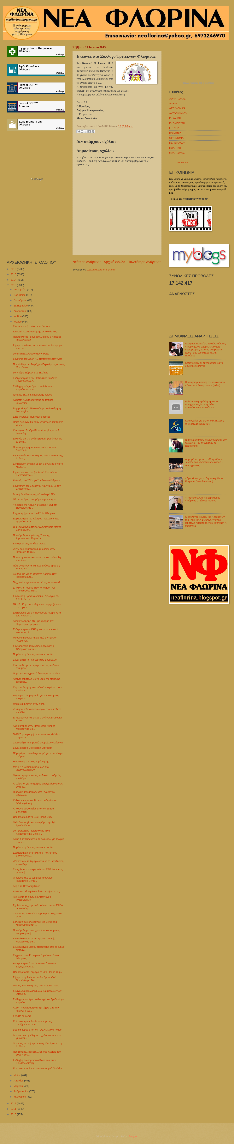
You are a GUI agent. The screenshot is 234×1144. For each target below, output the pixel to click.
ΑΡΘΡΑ (173, 103)
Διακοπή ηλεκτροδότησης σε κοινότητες (34, 331)
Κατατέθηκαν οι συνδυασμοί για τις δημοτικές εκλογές (204, 364)
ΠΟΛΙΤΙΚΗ (175, 147)
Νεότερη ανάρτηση (87, 262)
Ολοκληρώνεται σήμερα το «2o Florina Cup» (37, 972)
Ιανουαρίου (20, 1096)
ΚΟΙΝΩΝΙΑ (175, 133)
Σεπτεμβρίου (21, 305)
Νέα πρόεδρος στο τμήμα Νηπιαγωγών (34, 499)
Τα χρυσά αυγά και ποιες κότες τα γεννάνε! (36, 582)
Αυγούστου (20, 311)
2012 (14, 1103)
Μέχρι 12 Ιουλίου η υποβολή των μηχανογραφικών (31, 768)
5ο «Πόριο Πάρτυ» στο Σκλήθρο (30, 372)
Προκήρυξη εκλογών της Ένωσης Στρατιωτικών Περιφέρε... (31, 537)
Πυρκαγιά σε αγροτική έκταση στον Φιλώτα (36, 673)
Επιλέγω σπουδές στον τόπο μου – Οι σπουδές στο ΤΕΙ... (34, 589)
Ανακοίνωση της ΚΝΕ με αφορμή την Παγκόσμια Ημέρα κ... (33, 622)
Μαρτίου (18, 1086)
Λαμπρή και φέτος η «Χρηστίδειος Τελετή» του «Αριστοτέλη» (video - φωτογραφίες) (204, 462)
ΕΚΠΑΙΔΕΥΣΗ (177, 123)
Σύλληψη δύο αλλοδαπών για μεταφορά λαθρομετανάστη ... (35, 923)
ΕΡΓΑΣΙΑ (174, 128)
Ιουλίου (18, 316)
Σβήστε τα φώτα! (22, 1015)
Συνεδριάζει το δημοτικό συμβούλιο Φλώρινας (38, 742)
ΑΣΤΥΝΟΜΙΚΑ (177, 108)
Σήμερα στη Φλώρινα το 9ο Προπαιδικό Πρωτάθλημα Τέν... (34, 979)
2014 (14, 279)
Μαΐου (17, 1075)
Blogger (133, 1136)
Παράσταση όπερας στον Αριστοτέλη (33, 654)
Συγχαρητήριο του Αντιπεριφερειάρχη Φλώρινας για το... (33, 647)
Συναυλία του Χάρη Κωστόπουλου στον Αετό (37, 358)
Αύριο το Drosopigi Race (26, 886)
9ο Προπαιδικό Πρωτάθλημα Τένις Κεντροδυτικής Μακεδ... (31, 832)
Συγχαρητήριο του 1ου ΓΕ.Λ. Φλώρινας (34, 513)
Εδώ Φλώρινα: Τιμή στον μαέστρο (31, 416)
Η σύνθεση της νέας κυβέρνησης (31, 761)
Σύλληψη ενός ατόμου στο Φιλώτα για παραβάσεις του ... (33, 388)
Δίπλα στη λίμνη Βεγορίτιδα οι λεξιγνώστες (36, 891)
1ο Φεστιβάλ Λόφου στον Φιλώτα (31, 353)
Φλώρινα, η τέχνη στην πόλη (28, 703)
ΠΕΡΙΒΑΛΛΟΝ (177, 142)
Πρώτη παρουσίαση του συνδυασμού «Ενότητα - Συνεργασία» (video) (205, 383)
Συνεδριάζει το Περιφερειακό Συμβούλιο (35, 659)
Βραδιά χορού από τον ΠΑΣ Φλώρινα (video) (37, 1029)
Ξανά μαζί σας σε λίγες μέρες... (30, 543)
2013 (14, 285)
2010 (14, 1114)
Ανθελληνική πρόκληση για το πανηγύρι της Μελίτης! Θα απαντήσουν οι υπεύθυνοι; (201, 404)
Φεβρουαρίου (21, 1091)
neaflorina (182, 162)
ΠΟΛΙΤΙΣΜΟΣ (176, 152)
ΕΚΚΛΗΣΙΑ (175, 118)
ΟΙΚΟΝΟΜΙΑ (176, 137)
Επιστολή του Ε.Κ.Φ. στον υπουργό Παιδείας (37, 1068)
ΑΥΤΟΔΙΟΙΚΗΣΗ (178, 113)
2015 (14, 274)
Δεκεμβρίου (20, 289)
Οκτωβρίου (20, 300)
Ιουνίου (18, 321)
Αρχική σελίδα (114, 262)
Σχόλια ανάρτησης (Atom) (101, 269)
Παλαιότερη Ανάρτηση (144, 262)
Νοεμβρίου (20, 295)
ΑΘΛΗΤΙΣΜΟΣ (177, 98)
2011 (14, 1108)
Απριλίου (19, 1080)
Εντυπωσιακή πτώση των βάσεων (31, 326)
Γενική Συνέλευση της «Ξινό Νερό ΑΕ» (34, 494)
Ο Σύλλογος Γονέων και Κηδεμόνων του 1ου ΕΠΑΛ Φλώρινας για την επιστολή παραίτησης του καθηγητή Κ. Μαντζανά (206, 521)
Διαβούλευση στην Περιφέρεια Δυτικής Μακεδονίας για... (34, 727)
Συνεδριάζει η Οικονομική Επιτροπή (32, 747)
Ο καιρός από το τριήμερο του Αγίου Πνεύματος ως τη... (33, 879)
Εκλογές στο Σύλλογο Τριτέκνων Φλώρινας (36, 480)
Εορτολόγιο (36, 179)
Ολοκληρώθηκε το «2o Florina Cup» (33, 816)
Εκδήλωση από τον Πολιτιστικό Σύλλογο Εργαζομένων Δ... (35, 379)
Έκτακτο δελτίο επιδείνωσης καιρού (32, 394)
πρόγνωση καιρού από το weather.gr (198, 83)
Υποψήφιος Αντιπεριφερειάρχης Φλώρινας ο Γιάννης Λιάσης (202, 499)
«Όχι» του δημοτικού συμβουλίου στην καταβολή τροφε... (34, 550)
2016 (14, 269)
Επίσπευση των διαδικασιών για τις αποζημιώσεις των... (32, 1023)
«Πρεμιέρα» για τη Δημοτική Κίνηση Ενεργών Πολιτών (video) (204, 480)
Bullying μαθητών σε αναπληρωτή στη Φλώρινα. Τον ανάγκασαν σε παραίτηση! (206, 443)
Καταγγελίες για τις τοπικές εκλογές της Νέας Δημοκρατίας (204, 422)
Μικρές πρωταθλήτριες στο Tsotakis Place (36, 985)
